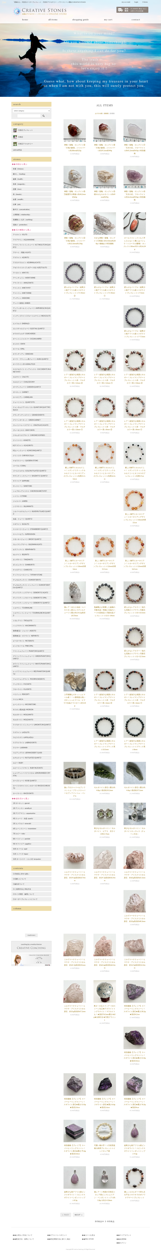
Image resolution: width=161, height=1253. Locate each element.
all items (52, 19)
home (25, 19)
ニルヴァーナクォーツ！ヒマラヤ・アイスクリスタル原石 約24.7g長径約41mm (75, 962)
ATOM (91, 1239)
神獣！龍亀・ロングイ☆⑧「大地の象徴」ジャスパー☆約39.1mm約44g (104, 148)
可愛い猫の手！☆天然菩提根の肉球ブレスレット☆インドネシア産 (104, 1148)
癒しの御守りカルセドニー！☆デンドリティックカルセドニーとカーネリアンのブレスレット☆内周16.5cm (105, 473)
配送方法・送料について (25, 1239)
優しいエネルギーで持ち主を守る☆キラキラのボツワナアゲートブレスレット (134, 1195)
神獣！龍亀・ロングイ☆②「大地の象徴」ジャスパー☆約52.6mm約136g (74, 241)
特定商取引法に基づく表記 (60, 1239)
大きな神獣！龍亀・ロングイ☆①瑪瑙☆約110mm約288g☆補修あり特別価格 (105, 241)
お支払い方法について (24, 1235)
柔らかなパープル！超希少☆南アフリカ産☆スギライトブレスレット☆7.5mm (134, 290)
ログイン (123, 1243)
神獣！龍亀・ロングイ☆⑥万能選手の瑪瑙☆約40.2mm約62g (75, 194)
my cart (108, 19)
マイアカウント (125, 1235)
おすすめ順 (99, 113)
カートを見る (90, 1235)
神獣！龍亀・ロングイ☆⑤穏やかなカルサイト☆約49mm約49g (104, 194)
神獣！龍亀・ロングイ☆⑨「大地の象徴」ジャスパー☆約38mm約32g (74, 148)
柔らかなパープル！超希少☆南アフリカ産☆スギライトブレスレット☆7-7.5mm (134, 334)
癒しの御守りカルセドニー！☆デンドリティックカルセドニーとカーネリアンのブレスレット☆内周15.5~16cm (75, 473)
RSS (86, 1239)
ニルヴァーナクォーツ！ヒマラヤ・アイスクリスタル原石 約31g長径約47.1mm (75, 1009)
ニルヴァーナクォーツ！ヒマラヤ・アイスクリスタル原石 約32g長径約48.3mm (134, 918)
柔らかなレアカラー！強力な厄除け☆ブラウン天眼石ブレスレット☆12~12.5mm (134, 653)
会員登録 (123, 1239)
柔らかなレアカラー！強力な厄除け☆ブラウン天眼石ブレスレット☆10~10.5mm (134, 610)
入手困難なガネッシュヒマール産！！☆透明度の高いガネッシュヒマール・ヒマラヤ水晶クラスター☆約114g (75, 700)
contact (136, 19)
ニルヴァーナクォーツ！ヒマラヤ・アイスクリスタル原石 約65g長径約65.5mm (134, 875)
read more (31, 935)
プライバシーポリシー (59, 1235)
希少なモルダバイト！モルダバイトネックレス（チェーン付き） (134, 831)
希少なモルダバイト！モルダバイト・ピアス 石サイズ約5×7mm (104, 831)
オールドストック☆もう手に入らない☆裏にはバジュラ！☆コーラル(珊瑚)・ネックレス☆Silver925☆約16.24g (135, 243)
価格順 (106, 113)
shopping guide (80, 19)
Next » (79, 1215)
